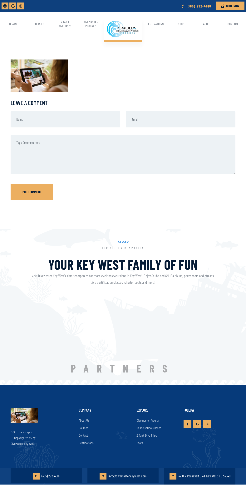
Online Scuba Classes (148, 425)
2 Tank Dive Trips (64, 24)
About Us (84, 418)
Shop (181, 24)
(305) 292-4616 (46, 476)
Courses (39, 24)
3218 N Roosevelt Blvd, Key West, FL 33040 (200, 476)
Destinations (155, 24)
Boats (13, 24)
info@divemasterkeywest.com (123, 476)
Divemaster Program (90, 24)
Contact (233, 24)
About (207, 24)
